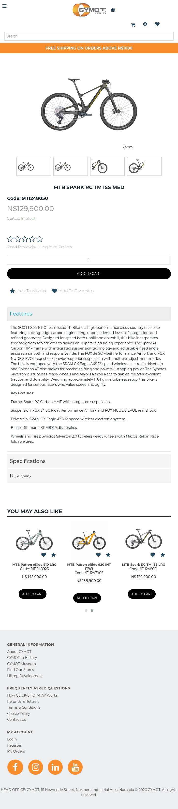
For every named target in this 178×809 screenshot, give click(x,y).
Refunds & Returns (23, 701)
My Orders (16, 751)
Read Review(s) (21, 247)
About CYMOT (19, 652)
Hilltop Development (25, 676)
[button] (86, 610)
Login (145, 24)
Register (14, 745)
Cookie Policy (18, 713)
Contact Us (16, 719)
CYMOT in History (22, 657)
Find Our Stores (20, 670)
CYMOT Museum (21, 664)
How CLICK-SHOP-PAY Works (32, 695)
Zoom (128, 147)
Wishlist (157, 24)
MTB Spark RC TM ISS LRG (143, 564)
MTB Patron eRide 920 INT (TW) (89, 566)
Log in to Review (56, 247)
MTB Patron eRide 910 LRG (34, 564)
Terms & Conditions (23, 707)
